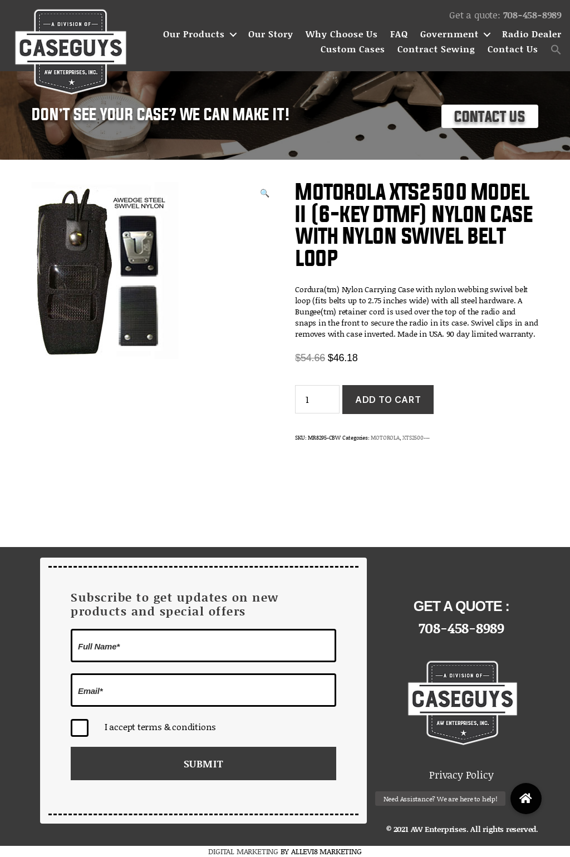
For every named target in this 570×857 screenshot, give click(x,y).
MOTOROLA (385, 437)
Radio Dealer (532, 34)
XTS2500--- (416, 437)
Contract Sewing (436, 49)
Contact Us (513, 49)
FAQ (399, 34)
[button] (556, 49)
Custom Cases (353, 49)
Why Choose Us (342, 34)
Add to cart (388, 399)
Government (449, 34)
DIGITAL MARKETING (244, 851)
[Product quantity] (317, 399)
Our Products (194, 34)
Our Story (270, 34)
